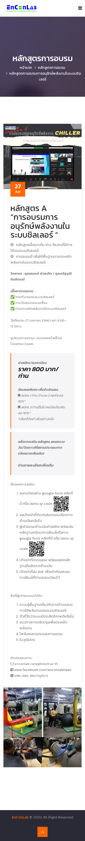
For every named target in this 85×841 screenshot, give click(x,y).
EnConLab (20, 817)
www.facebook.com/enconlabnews (42, 669)
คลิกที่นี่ (47, 538)
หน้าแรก (26, 67)
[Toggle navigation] (80, 8)
